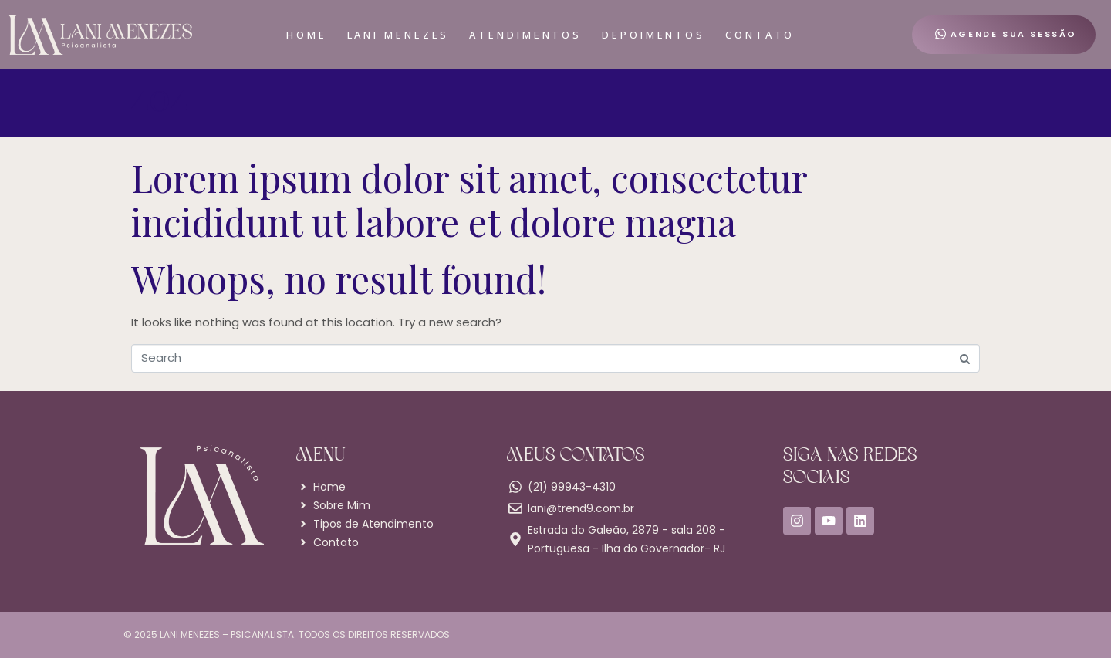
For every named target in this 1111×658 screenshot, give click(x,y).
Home (306, 35)
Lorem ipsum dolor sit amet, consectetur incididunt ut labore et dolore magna (469, 200)
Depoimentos (653, 35)
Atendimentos (525, 35)
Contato (760, 35)
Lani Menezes (398, 35)
